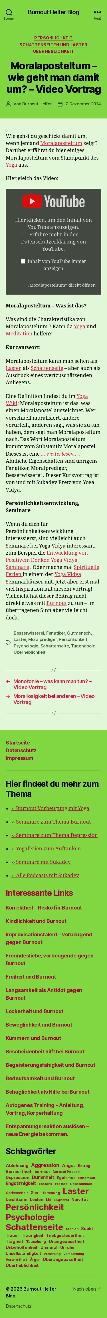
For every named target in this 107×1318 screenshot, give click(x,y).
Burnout (57, 603)
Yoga (11, 165)
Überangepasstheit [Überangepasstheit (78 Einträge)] (63, 1259)
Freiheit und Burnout (31, 977)
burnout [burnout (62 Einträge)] (42, 1171)
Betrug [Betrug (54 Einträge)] (84, 1166)
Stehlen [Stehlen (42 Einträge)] (72, 1229)
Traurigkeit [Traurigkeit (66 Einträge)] (32, 1235)
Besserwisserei (29, 633)
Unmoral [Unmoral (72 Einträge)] (49, 1247)
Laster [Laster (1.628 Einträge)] (75, 1191)
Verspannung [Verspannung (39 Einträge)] (73, 1254)
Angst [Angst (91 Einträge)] (68, 1165)
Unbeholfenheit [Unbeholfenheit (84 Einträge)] (22, 1247)
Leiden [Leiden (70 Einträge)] (36, 1199)
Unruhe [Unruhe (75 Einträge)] (67, 1247)
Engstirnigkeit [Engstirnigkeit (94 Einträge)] (21, 1183)
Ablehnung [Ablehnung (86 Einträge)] (17, 1165)
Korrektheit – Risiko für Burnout (44, 908)
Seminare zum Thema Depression (54, 835)
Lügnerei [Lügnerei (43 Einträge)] (61, 1200)
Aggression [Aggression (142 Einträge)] (45, 1165)
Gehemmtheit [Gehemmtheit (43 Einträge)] (81, 1184)
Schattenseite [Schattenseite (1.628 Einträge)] (34, 1227)
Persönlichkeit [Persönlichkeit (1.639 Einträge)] (35, 1207)
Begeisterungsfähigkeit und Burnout (50, 1065)
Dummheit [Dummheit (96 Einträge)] (43, 1177)
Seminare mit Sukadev (41, 862)
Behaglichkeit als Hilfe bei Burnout (48, 1092)
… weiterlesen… (59, 454)
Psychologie (26, 646)
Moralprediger (42, 639)
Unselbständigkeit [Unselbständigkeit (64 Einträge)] (23, 1253)
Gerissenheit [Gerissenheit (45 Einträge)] (17, 1193)
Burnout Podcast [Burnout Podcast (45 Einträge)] (66, 1172)
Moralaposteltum (61, 143)
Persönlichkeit (53, 37)
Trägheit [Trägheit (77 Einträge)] (14, 1241)
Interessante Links (39, 893)
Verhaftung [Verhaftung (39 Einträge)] (52, 1254)
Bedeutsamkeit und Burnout (40, 1078)
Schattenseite (47, 368)
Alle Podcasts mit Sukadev (45, 875)
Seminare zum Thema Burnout (51, 822)
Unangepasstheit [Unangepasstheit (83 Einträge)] (66, 1241)
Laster (13, 368)
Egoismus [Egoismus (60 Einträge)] (66, 1177)
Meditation (19, 334)
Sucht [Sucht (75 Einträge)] (87, 1228)
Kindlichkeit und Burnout (36, 921)
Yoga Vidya (67, 574)
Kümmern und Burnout (33, 1038)
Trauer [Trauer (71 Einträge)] (12, 1235)
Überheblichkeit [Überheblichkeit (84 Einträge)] (22, 1265)
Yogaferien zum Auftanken (46, 849)
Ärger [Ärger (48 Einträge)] (35, 1259)
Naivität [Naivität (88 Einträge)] (79, 1199)
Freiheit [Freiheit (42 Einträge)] (61, 1184)
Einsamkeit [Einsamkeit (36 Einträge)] (86, 1178)
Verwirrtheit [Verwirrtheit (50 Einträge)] (16, 1259)
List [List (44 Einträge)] (48, 1200)
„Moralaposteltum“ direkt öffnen (62, 285)
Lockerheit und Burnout (34, 1011)
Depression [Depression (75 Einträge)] (17, 1177)
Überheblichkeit (53, 51)
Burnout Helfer (37, 103)
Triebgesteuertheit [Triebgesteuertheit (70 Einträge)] (65, 1235)
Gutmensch (79, 633)
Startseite (18, 743)
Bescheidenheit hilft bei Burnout (45, 1052)
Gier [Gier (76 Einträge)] (35, 1192)
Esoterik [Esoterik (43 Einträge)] (45, 1184)
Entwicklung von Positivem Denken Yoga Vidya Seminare (47, 560)
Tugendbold (83, 646)
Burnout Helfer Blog (53, 12)
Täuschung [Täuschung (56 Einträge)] (36, 1241)
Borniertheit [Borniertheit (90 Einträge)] (19, 1171)
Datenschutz (21, 750)
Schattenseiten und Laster (53, 44)
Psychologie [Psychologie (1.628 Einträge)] (30, 1217)
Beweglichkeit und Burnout (39, 1025)
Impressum (19, 758)
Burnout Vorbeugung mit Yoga (50, 808)
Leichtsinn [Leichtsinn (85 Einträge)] (16, 1199)
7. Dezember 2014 (83, 103)
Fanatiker (55, 633)
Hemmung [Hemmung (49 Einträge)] (50, 1193)
